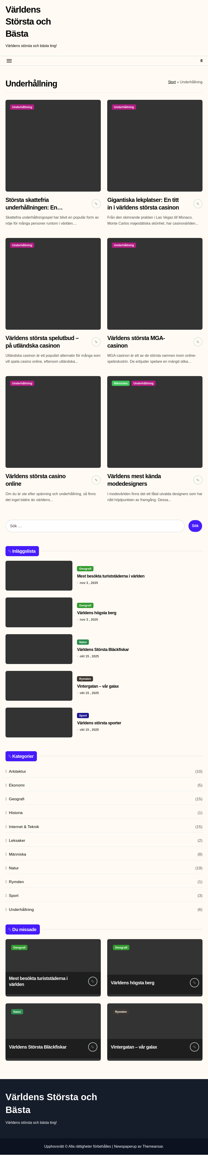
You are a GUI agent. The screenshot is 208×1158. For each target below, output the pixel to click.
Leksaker (17, 843)
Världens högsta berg (96, 616)
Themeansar (152, 1150)
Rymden (85, 682)
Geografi (85, 572)
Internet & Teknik (24, 829)
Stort (172, 82)
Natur (83, 645)
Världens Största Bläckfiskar (103, 652)
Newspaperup (125, 1150)
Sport (83, 718)
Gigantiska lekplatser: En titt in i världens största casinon (141, 207)
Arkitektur (17, 774)
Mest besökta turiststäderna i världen (110, 579)
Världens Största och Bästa (28, 21)
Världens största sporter (99, 726)
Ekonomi (17, 788)
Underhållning (22, 107)
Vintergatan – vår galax (98, 689)
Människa (120, 385)
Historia (16, 816)
